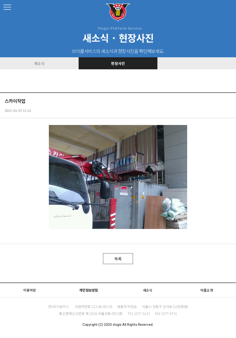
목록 (118, 259)
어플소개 (206, 290)
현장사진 (118, 63)
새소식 (39, 63)
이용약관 (29, 290)
